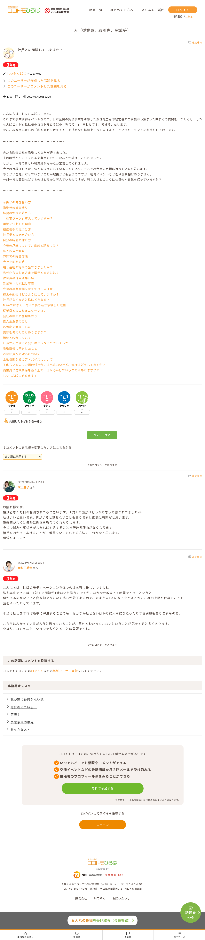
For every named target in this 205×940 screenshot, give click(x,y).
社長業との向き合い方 (18, 234)
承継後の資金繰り (15, 208)
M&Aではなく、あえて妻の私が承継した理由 (34, 305)
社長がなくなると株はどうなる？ (26, 300)
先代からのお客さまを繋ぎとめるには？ (31, 273)
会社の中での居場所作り (20, 316)
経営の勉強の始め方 (17, 213)
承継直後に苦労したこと (20, 348)
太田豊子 (23, 487)
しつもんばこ (17, 73)
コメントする (102, 435)
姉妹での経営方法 (15, 256)
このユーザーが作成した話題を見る (33, 80)
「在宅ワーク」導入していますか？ (28, 218)
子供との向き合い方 (17, 202)
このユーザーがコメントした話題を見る (37, 86)
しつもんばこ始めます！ (20, 375)
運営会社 (81, 899)
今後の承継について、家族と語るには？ (31, 245)
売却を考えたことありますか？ (25, 332)
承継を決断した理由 (17, 224)
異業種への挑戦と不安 (18, 283)
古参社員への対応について (21, 354)
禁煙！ (15, 715)
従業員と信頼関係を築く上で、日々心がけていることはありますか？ (51, 370)
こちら (189, 16)
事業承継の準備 (22, 722)
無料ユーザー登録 (65, 671)
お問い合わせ (121, 899)
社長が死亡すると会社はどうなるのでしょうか (35, 343)
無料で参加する (103, 789)
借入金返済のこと (15, 321)
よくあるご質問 (152, 9)
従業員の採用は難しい (18, 278)
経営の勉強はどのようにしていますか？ (31, 294)
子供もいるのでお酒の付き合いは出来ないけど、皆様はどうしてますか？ (54, 365)
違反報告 (195, 42)
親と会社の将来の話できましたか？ (28, 267)
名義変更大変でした (17, 327)
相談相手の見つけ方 (17, 229)
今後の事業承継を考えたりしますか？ (29, 289)
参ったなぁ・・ (22, 730)
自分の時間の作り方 (17, 240)
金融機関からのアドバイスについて (28, 359)
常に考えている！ (24, 707)
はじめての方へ (121, 9)
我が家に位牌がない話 (27, 699)
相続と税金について (17, 338)
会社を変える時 (14, 262)
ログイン (182, 9)
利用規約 (100, 899)
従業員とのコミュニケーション (25, 310)
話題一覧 (95, 9)
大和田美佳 (25, 568)
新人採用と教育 (14, 251)
